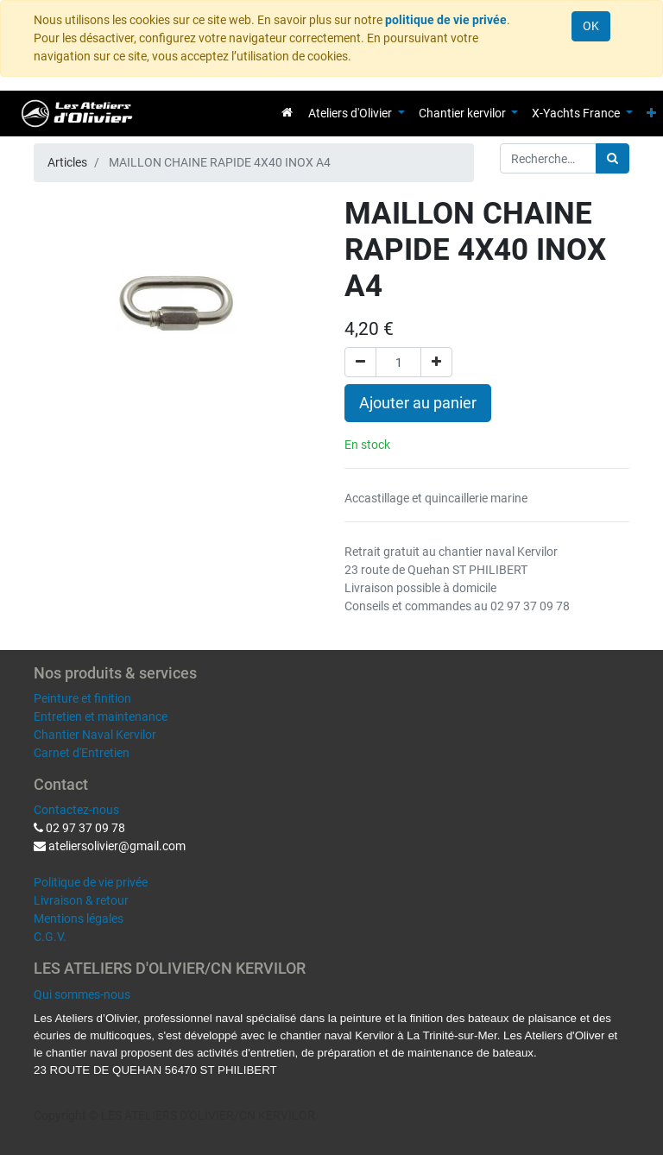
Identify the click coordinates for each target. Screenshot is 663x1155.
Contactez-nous (76, 810)
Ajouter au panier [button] (418, 403)
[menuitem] (287, 112)
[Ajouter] (436, 362)
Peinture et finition (82, 698)
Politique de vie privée (91, 882)
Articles (67, 162)
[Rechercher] (612, 158)
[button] (651, 113)
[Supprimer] (360, 362)
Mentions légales (78, 918)
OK (591, 26)
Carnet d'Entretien (81, 753)
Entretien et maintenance (100, 716)
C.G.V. (50, 937)
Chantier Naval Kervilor (95, 735)
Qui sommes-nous (82, 994)
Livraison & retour (81, 900)
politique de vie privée (446, 20)
